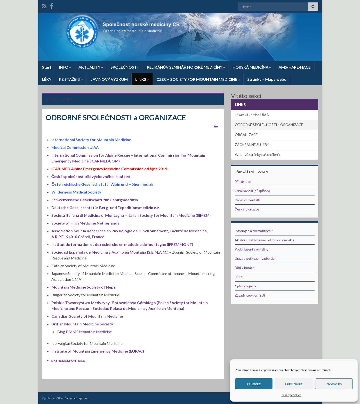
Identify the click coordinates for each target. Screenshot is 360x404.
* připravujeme (246, 286)
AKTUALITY (91, 67)
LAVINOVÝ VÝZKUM (109, 79)
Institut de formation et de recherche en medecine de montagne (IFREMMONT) (122, 244)
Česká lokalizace (247, 209)
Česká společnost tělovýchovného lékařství (90, 176)
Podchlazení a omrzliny (251, 249)
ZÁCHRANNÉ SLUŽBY (252, 145)
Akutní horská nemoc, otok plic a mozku (264, 240)
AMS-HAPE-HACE (295, 67)
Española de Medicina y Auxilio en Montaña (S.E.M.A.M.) (119, 252)
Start (46, 67)
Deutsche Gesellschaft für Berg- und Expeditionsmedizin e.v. (105, 207)
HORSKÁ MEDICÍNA (251, 67)
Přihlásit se (243, 181)
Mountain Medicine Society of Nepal (84, 287)
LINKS (142, 79)
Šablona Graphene (76, 398)
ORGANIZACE (246, 135)
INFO (65, 67)
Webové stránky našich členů (257, 155)
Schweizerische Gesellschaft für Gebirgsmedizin (94, 199)
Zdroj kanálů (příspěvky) (252, 191)
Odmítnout (294, 384)
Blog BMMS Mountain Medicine (84, 331)
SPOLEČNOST (125, 67)
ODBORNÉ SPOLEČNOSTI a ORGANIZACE (269, 125)
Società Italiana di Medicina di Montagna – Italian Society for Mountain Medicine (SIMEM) (131, 215)
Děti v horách (245, 268)
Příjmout (254, 384)
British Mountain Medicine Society (82, 324)
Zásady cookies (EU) (250, 295)
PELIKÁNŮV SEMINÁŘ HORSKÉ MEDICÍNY (186, 67)
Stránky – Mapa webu (266, 79)
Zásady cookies (291, 395)
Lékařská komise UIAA (252, 115)
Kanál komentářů (247, 200)
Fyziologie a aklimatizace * (254, 231)
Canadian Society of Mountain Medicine (87, 316)
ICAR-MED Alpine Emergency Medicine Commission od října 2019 (109, 168)
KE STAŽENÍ (71, 79)
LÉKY (46, 79)
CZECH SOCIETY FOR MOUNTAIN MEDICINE (198, 79)
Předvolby (334, 384)
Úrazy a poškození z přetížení (256, 258)
